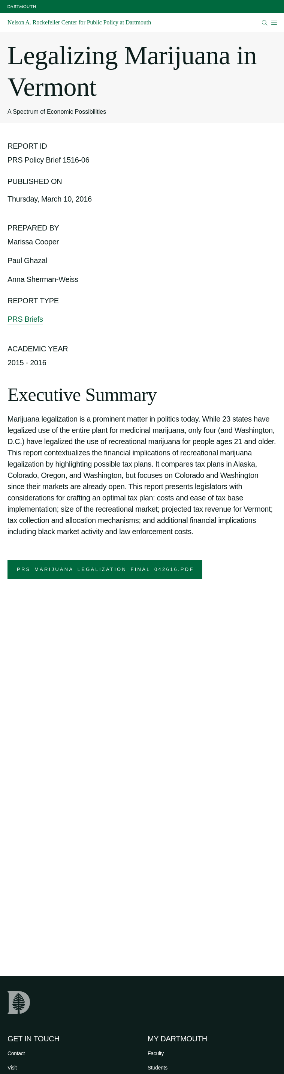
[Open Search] (265, 23)
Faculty (156, 1053)
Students (157, 1068)
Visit (12, 1068)
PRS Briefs (25, 319)
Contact (16, 1053)
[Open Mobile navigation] (274, 22)
